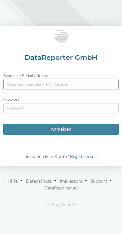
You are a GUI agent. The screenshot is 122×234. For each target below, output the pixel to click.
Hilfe (12, 181)
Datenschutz (38, 181)
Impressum (71, 181)
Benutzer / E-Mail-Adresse (25, 75)
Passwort (11, 99)
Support (99, 181)
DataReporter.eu (61, 187)
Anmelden (61, 129)
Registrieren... (84, 156)
